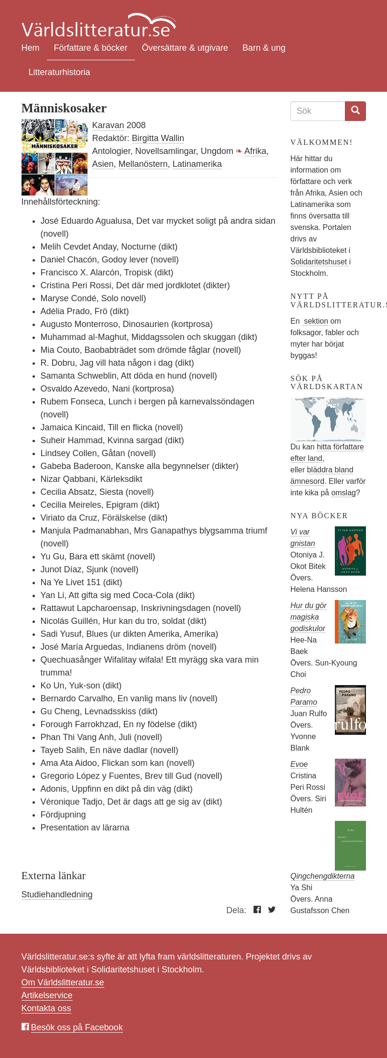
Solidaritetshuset (319, 262)
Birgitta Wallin (158, 138)
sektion (315, 321)
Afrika (255, 151)
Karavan (108, 125)
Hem (31, 48)
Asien (103, 164)
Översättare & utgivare (185, 48)
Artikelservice (47, 995)
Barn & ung (264, 48)
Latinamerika (197, 164)
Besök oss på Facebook (77, 1027)
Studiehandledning (57, 894)
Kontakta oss (46, 1008)
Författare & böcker (91, 48)
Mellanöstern (143, 164)
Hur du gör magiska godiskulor (308, 617)
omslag (343, 493)
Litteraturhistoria (59, 72)
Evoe (299, 764)
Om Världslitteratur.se (63, 982)
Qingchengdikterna (322, 876)
